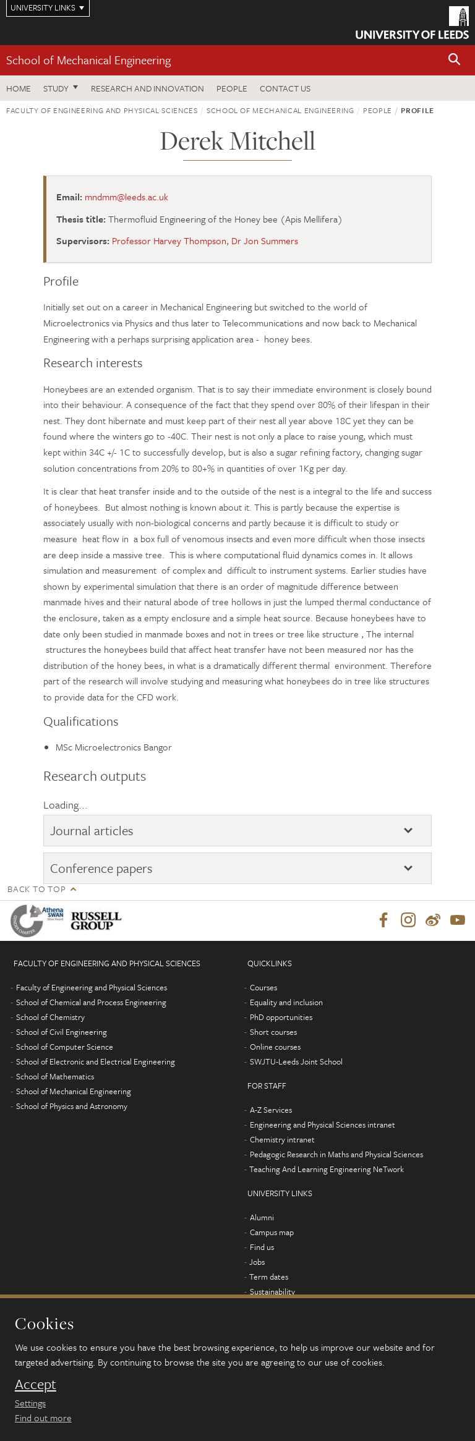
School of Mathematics (55, 1077)
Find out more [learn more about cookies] (43, 1417)
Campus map (272, 1232)
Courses (263, 988)
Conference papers (101, 868)
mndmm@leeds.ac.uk (126, 196)
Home (18, 88)
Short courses (273, 1032)
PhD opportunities (281, 1017)
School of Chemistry (50, 1017)
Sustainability (272, 1292)
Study (56, 88)
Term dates (268, 1277)
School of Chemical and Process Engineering (91, 1003)
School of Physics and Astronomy (71, 1106)
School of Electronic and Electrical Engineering (95, 1062)
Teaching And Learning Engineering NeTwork (326, 1169)
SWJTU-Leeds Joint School (296, 1062)
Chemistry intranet (282, 1140)
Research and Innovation (147, 88)
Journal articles (92, 830)
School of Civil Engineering (61, 1032)
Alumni (262, 1218)
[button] (454, 60)
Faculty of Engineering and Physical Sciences (102, 110)
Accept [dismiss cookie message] (35, 1384)
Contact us (285, 88)
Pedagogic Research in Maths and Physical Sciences (336, 1155)
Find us (262, 1247)
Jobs (257, 1262)
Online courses (275, 1047)
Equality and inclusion (286, 1003)
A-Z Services (271, 1110)
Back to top (36, 888)
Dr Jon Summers (264, 240)
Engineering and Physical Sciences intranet (322, 1125)
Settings (30, 1402)
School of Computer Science (64, 1047)
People (231, 88)
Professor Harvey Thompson (169, 240)
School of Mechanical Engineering (88, 59)
